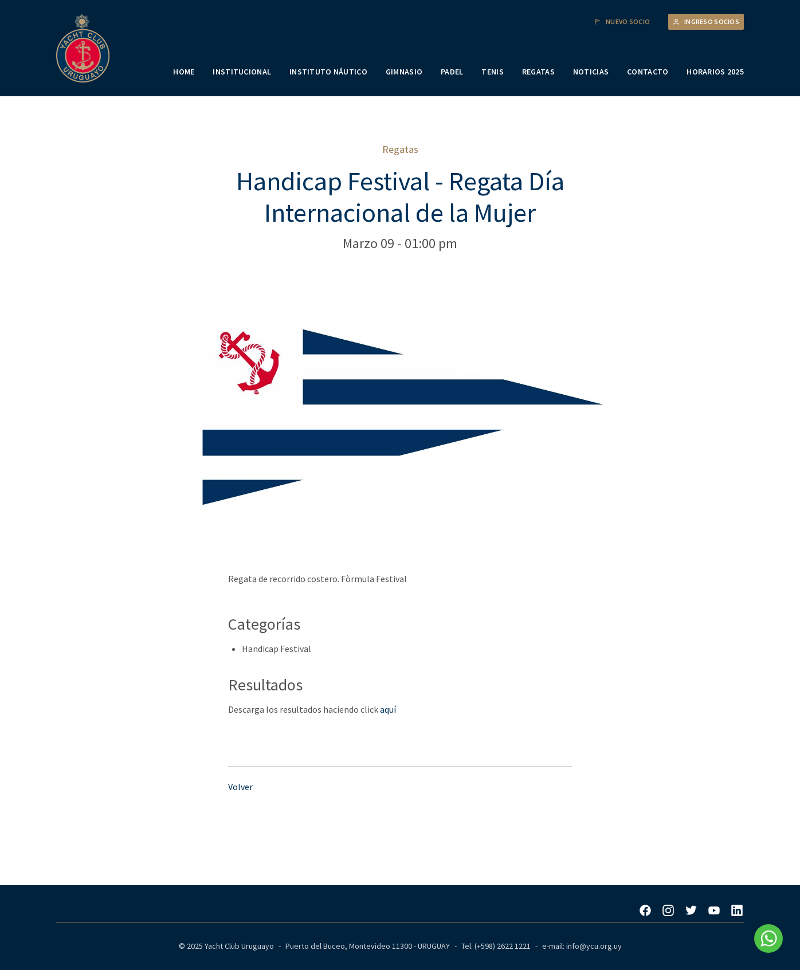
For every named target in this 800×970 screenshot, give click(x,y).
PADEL (452, 71)
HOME (183, 71)
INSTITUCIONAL (242, 71)
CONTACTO (647, 71)
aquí (388, 709)
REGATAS (538, 71)
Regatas (400, 149)
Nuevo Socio (622, 21)
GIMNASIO (404, 71)
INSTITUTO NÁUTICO (328, 71)
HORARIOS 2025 (715, 71)
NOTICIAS (591, 71)
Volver (240, 786)
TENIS (492, 71)
